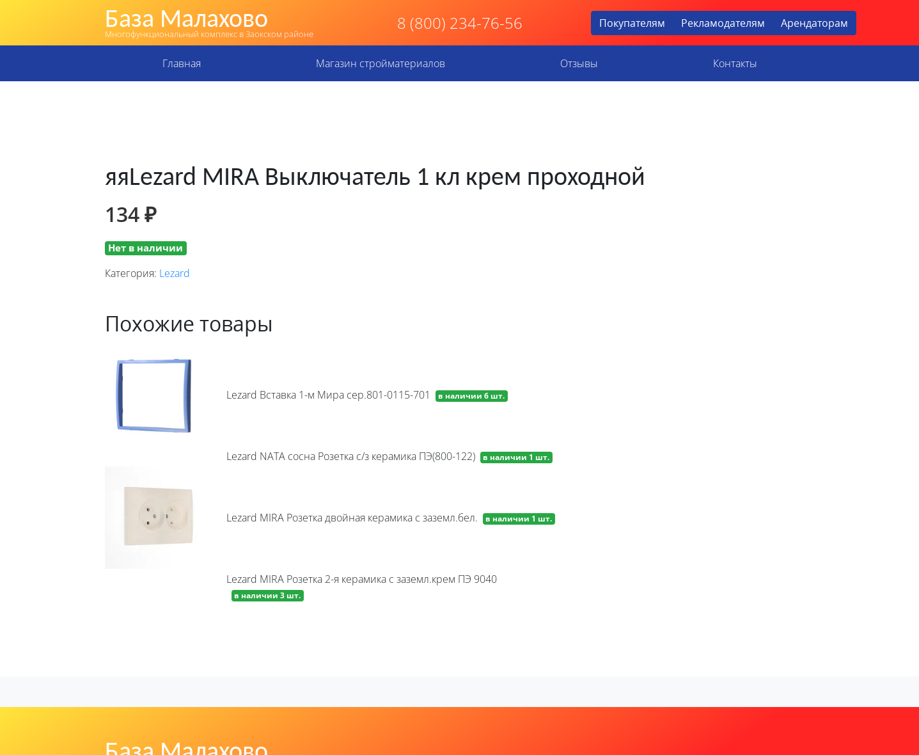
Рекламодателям (723, 23)
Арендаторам (814, 23)
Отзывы (579, 63)
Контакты (735, 63)
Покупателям (632, 23)
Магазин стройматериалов (380, 63)
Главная (181, 63)
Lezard (174, 273)
